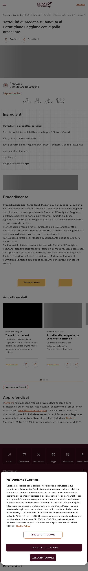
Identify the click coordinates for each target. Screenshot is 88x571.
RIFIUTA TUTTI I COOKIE (43, 534)
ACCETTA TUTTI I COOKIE (45, 547)
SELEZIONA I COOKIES (43, 557)
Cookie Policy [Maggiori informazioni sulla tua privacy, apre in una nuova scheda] (23, 526)
